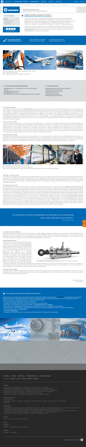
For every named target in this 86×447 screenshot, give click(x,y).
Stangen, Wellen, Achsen (19, 391)
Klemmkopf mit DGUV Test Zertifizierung (48, 390)
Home (2, 1)
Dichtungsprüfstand (62, 410)
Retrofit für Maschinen (36, 388)
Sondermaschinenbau (8, 388)
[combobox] (82, 1)
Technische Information (24, 426)
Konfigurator (6, 424)
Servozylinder (31, 387)
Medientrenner (39, 392)
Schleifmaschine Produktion (10, 409)
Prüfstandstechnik (18, 418)
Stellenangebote (27, 401)
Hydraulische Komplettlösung (40, 407)
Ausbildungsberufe (62, 401)
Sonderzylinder (45, 387)
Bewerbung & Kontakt (52, 401)
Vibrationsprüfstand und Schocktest (22, 410)
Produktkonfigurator (9, 29)
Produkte (8, 1)
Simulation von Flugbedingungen (22, 411)
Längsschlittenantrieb (65, 407)
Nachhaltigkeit (7, 402)
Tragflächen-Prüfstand (40, 4)
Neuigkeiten (6, 432)
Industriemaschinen (40, 304)
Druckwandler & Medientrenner (10, 392)
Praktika (44, 401)
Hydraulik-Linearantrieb (19, 407)
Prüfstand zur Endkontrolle (50, 410)
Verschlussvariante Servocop (75, 195)
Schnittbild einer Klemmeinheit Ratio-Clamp (49, 260)
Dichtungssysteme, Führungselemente (34, 391)
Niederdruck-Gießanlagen (23, 409)
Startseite (11, 4)
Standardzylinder (16, 387)
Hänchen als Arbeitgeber (17, 401)
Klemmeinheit (8, 22)
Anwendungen (18, 4)
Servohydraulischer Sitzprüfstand (38, 411)
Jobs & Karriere (7, 401)
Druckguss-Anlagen (34, 409)
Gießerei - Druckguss (8, 418)
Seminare (6, 425)
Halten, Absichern (51, 4)
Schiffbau (25, 418)
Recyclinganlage (28, 407)
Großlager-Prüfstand (71, 410)
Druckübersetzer (21, 392)
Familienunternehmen (8, 399)
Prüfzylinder (37, 387)
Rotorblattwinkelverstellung (53, 407)
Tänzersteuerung (57, 409)
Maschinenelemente (8, 391)
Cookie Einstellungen (46, 375)
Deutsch (82, 1)
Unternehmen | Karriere (21, 1)
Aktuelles (59, 1)
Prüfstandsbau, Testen (28, 4)
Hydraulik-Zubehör (8, 394)
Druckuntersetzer (30, 392)
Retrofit (50, 304)
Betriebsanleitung (13, 426)
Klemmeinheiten (29, 30)
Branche (43, 1)
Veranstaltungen (13, 432)
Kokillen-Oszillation (75, 407)
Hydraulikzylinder (9, 20)
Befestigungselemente (48, 391)
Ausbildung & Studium (37, 401)
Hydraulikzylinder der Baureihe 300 (74, 186)
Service (51, 1)
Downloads (6, 426)
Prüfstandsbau (14, 310)
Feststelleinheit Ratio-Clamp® (17, 390)
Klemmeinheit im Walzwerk (29, 413)
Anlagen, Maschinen (8, 407)
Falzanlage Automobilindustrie (46, 409)
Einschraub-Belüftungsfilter (44, 394)
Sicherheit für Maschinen (48, 388)
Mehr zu (6, 18)
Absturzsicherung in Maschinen (31, 390)
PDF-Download (8, 23)
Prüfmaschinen (60, 297)
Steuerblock (15, 394)
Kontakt (76, 1)
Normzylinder (24, 387)
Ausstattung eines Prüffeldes (37, 410)
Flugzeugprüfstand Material (52, 411)
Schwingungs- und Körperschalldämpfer (28, 394)
